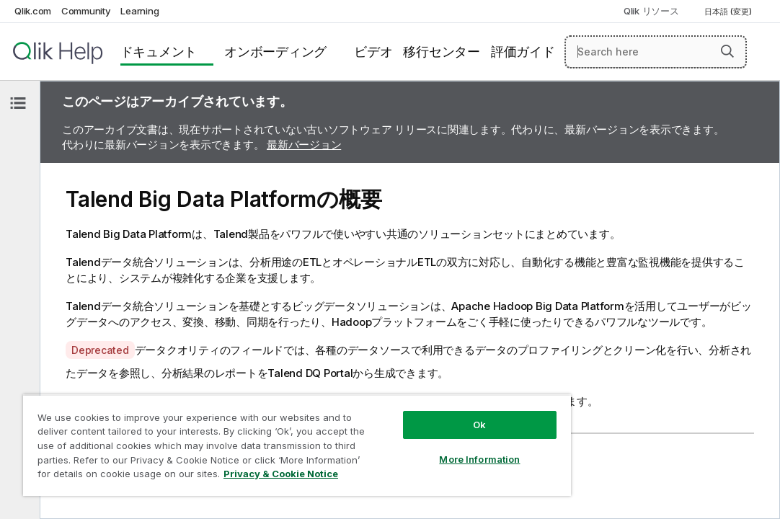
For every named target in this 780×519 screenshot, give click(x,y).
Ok (398, 399)
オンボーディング (275, 51)
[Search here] (655, 52)
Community (86, 11)
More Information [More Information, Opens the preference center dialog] (398, 434)
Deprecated (100, 350)
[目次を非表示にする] (18, 103)
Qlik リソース (651, 11)
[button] (727, 51)
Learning (139, 11)
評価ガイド (523, 51)
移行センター (441, 51)
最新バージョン (304, 144)
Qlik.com (32, 11)
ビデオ (373, 51)
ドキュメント (159, 51)
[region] (249, 432)
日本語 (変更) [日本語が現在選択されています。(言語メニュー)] (729, 11)
